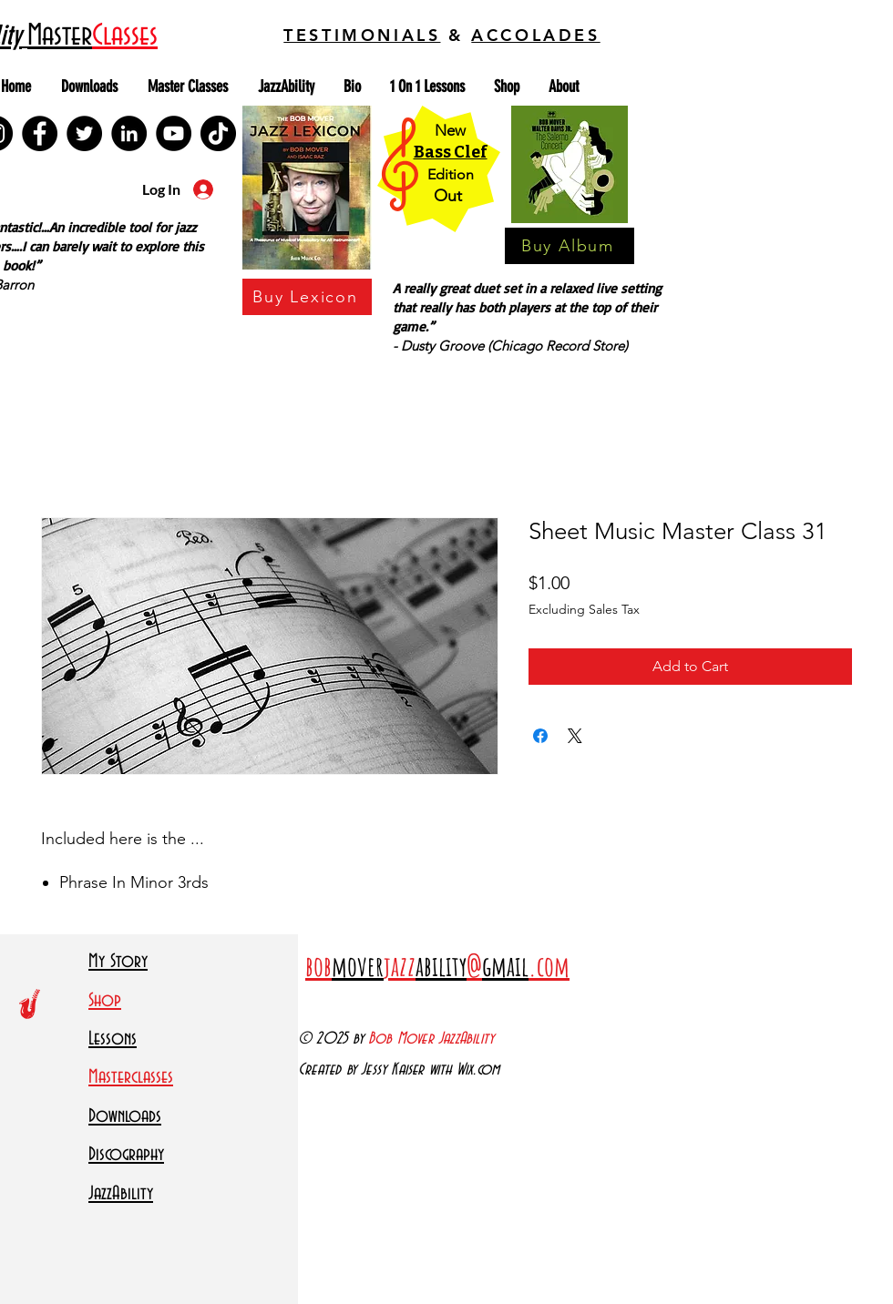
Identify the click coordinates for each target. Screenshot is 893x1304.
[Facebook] (39, 133)
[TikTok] (218, 133)
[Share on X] (575, 736)
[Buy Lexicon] (307, 297)
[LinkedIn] (129, 133)
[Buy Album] (569, 246)
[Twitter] (84, 133)
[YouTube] (173, 133)
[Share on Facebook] (540, 736)
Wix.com (478, 1070)
